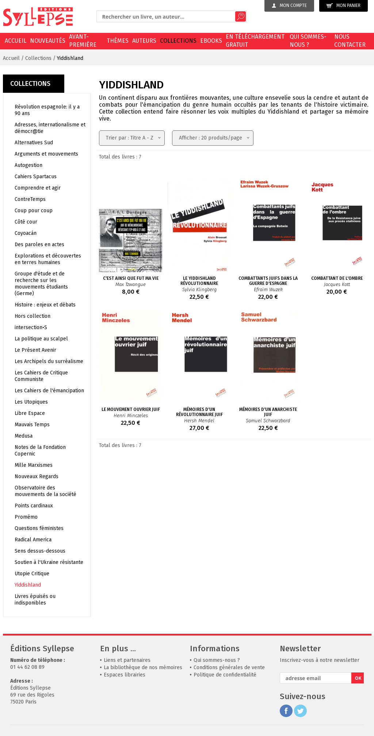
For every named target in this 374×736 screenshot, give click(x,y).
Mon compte (289, 5)
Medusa (24, 436)
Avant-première (82, 40)
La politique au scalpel (41, 339)
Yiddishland (70, 58)
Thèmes (118, 40)
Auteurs (144, 40)
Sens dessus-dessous (40, 551)
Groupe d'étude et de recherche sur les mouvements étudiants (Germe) (41, 284)
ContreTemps (30, 199)
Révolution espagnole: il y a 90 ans (47, 110)
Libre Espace (30, 413)
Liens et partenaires (127, 660)
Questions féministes (39, 528)
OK (358, 678)
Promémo (26, 517)
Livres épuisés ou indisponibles (35, 599)
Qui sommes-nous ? (308, 40)
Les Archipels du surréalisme (49, 361)
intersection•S (31, 327)
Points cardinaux (34, 506)
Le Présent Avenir (35, 350)
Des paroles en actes (39, 244)
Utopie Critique (32, 574)
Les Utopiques (31, 402)
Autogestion (28, 165)
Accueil (15, 40)
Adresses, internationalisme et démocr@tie (50, 128)
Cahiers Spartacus (36, 176)
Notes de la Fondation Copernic (40, 450)
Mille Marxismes (34, 465)
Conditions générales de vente (229, 667)
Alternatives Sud (34, 143)
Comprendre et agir (38, 188)
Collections (178, 40)
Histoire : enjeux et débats (45, 305)
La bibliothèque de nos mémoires (143, 667)
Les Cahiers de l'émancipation (49, 391)
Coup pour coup (34, 210)
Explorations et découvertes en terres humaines (48, 259)
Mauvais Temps (32, 425)
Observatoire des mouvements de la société (45, 491)
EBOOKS (211, 40)
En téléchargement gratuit (255, 40)
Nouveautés (47, 40)
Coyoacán (26, 233)
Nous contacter (350, 40)
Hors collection (32, 316)
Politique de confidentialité (225, 675)
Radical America (33, 540)
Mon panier (343, 5)
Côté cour (26, 222)
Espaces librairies (124, 675)
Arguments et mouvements (46, 154)
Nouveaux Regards (36, 476)
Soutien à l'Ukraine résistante (49, 562)
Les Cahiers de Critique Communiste (41, 376)
